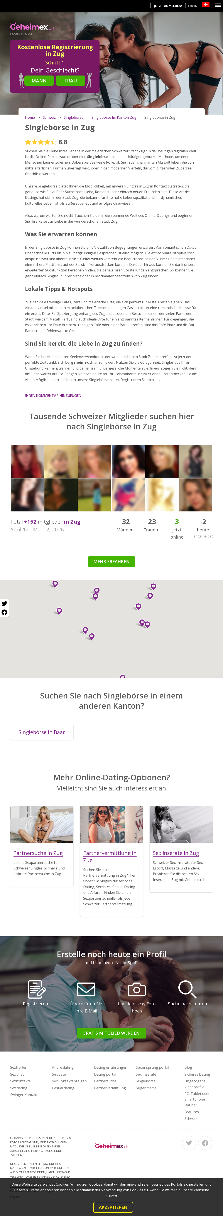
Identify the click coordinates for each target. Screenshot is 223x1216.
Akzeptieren (113, 1207)
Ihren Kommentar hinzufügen (53, 395)
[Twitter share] (4, 603)
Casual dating (63, 1088)
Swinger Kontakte (24, 1094)
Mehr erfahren (111, 561)
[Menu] (218, 5)
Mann (39, 80)
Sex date (59, 1074)
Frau (70, 80)
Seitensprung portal (152, 1067)
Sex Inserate (146, 1074)
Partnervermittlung (110, 1088)
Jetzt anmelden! (168, 6)
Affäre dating (62, 1067)
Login (193, 6)
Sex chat (17, 1074)
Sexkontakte (20, 1081)
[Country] (205, 4)
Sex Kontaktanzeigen (69, 1081)
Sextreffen (18, 1067)
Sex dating (18, 1088)
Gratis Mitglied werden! (112, 1033)
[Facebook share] (4, 612)
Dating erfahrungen (110, 1067)
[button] (83, 630)
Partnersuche (105, 1081)
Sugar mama (146, 1088)
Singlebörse (145, 1081)
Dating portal (105, 1074)
